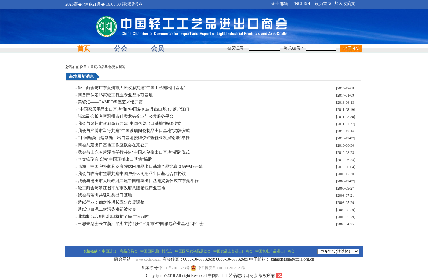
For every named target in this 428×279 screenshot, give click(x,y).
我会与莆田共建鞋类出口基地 (105, 195)
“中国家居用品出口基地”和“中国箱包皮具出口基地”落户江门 (133, 109)
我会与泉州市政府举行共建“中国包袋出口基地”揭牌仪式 (129, 123)
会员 (157, 48)
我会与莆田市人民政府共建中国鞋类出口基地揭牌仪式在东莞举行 (138, 181)
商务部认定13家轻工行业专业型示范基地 (115, 95)
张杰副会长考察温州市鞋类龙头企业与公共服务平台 (126, 116)
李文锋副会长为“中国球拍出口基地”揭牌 (115, 159)
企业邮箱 (279, 3)
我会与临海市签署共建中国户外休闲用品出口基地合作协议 (132, 173)
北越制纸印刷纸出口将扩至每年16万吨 (113, 216)
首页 (83, 48)
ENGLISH (301, 3)
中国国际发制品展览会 (193, 251)
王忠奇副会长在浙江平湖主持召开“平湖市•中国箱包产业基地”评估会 (141, 223)
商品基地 (104, 67)
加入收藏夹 (344, 3)
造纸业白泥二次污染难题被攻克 (107, 209)
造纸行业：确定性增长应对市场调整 (111, 202)
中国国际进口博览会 (156, 251)
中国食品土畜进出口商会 (233, 251)
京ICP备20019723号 (174, 268)
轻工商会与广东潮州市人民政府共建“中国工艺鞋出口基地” (131, 88)
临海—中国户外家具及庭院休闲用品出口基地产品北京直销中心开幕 (140, 166)
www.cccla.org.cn (148, 259)
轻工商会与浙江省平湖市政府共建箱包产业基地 (121, 188)
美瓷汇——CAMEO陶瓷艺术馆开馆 (110, 102)
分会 (120, 48)
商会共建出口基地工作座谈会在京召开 (113, 145)
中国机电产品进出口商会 (275, 251)
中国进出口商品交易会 (120, 251)
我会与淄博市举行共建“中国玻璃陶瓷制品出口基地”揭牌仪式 (134, 130)
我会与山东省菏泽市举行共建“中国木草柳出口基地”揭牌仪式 (134, 152)
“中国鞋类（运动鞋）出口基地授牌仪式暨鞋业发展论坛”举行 (134, 138)
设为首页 (323, 3)
